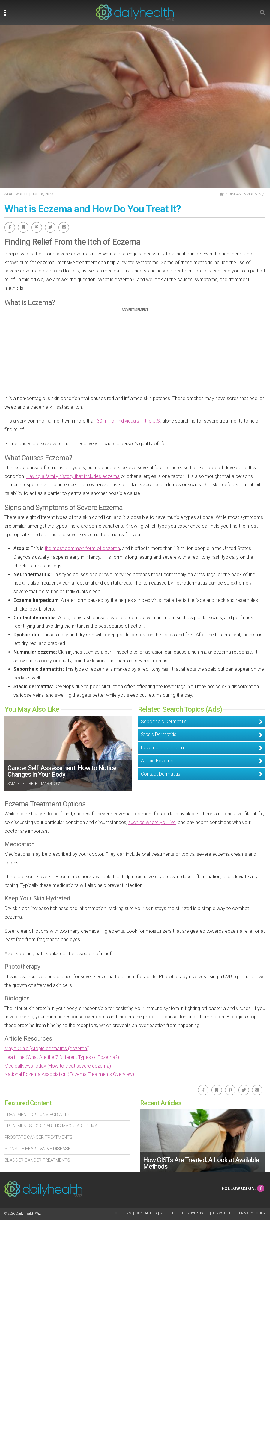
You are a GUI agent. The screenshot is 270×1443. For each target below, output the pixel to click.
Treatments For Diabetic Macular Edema (51, 1126)
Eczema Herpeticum (162, 747)
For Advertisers (194, 1213)
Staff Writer (16, 194)
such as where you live (152, 822)
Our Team (123, 1213)
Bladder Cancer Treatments (37, 1160)
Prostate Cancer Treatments (38, 1137)
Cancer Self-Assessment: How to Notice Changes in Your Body (62, 771)
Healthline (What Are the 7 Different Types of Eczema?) (61, 1057)
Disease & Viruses (245, 194)
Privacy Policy (252, 1213)
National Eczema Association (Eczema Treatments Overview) (69, 1074)
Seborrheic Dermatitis (164, 721)
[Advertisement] (135, 353)
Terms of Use (223, 1213)
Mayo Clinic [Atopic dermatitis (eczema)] (47, 1048)
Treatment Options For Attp (37, 1114)
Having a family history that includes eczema (73, 476)
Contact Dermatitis (160, 774)
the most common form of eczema (82, 548)
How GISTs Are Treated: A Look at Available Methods (201, 1163)
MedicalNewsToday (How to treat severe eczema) (57, 1066)
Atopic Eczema (157, 761)
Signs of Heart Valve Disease (37, 1148)
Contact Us (146, 1213)
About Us (168, 1213)
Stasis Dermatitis (158, 734)
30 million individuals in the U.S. (129, 421)
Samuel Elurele (22, 784)
